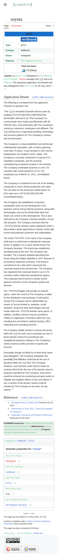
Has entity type (13, 488)
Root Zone (29, 86)
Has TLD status (13, 455)
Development (24, 426)
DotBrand (21, 441)
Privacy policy (9, 534)
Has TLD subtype (14, 466)
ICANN (42, 76)
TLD (41, 79)
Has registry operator (17, 499)
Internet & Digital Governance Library (20, 432)
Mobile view (38, 534)
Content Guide (45, 423)
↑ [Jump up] (10, 403)
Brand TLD (20, 76)
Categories (10, 441)
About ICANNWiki (24, 534)
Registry (7, 82)
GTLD (31, 441)
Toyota (22, 79)
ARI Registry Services (31, 61)
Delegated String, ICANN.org (24, 403)
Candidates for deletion (30, 429)
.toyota (36, 449)
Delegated (11, 461)
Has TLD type (12, 477)
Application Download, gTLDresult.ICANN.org (31, 415)
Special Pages (31, 423)
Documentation (10, 426)
